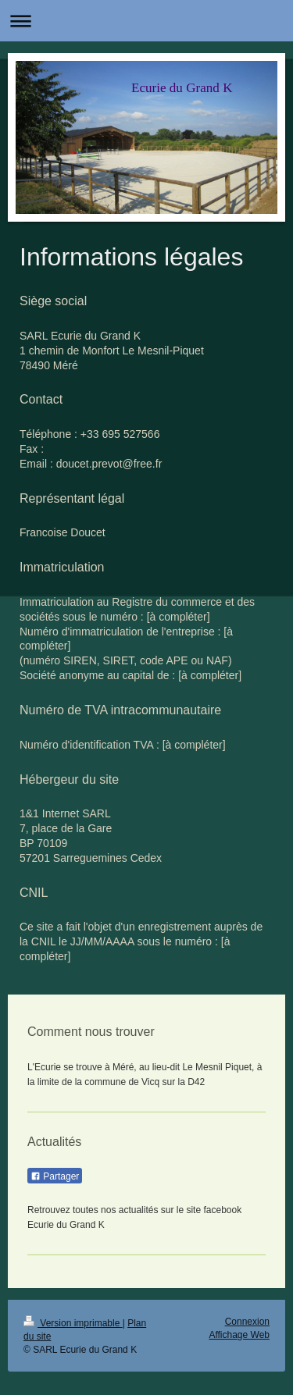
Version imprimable (73, 1323)
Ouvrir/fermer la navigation (146, 20)
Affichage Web (239, 1334)
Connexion (247, 1321)
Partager (54, 1176)
